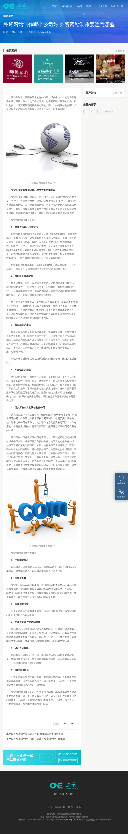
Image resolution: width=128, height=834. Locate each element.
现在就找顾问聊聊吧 (68, 760)
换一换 (118, 92)
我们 (79, 6)
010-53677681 (68, 754)
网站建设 (109, 111)
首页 (55, 6)
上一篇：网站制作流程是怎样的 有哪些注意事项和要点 (34, 733)
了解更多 (120, 50)
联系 (88, 6)
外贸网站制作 (44, 32)
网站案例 (67, 6)
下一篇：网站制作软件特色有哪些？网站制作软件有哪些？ (36, 738)
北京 (90, 111)
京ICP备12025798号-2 (75, 820)
